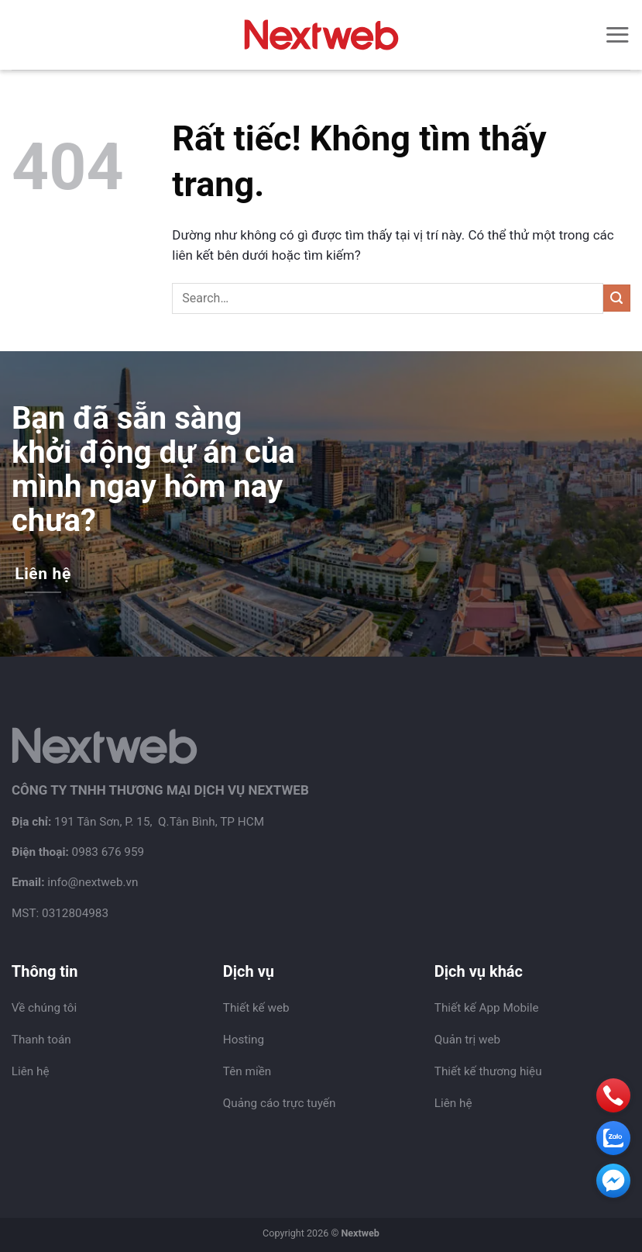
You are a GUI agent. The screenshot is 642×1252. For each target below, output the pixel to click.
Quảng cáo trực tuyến (279, 1103)
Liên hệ (31, 1071)
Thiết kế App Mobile (486, 1008)
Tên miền (247, 1071)
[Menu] (617, 34)
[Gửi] (616, 298)
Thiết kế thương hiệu (488, 1071)
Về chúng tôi (44, 1008)
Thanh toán (41, 1040)
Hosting (243, 1040)
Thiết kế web (256, 1008)
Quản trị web (467, 1040)
